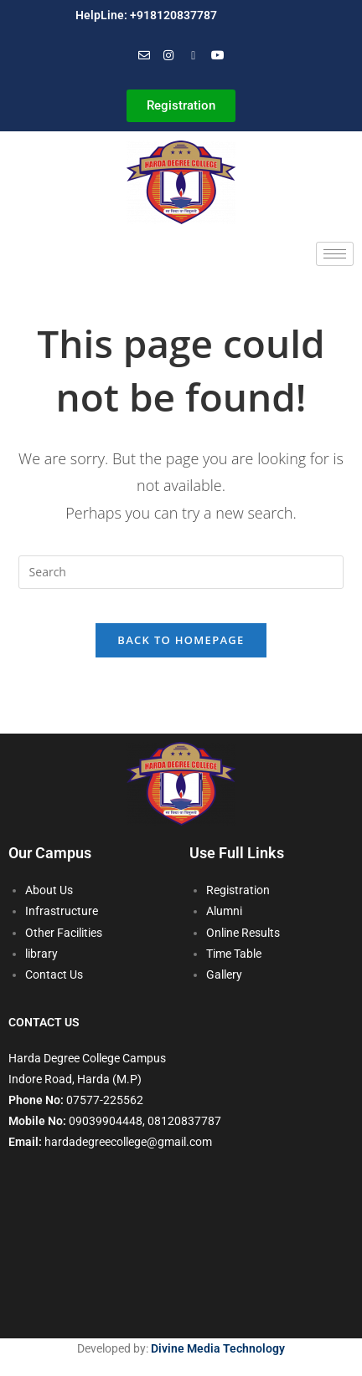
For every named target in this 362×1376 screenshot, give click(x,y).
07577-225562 (104, 1100)
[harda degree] (181, 1258)
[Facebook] (193, 55)
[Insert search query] (181, 572)
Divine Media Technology (218, 1348)
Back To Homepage (180, 639)
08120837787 (184, 1121)
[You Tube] (218, 55)
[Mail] (144, 55)
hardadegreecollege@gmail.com (128, 1141)
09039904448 (105, 1121)
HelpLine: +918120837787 (146, 15)
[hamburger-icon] (335, 254)
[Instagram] (168, 55)
